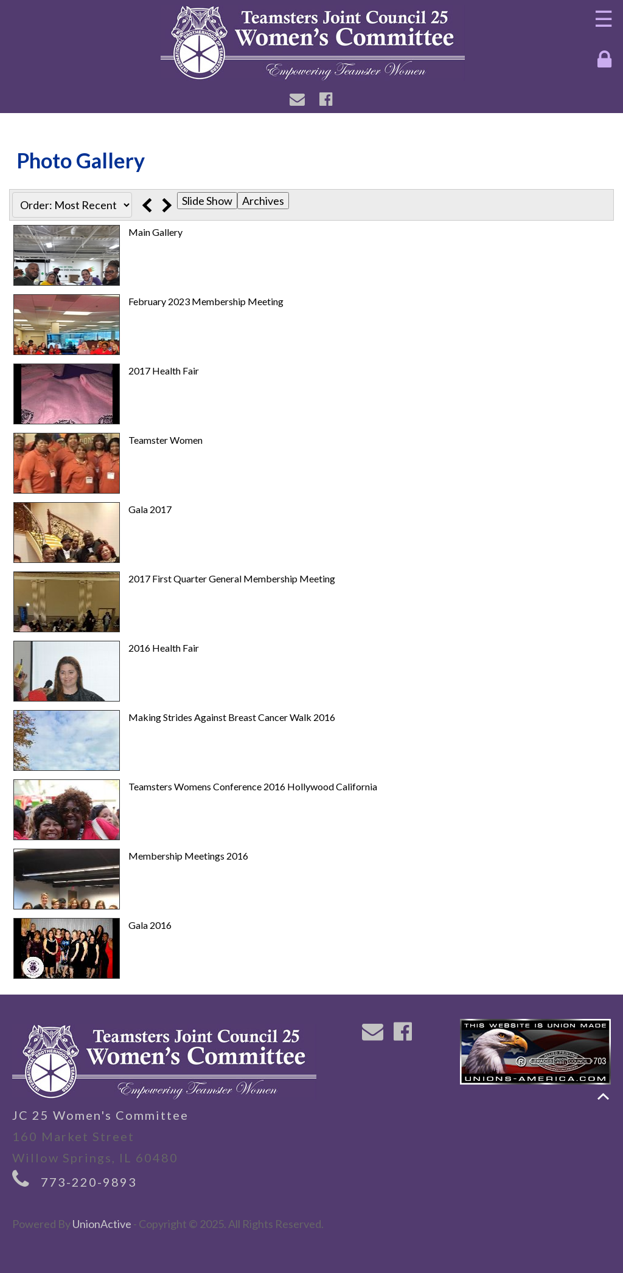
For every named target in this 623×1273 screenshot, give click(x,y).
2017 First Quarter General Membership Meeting (231, 578)
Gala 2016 (150, 925)
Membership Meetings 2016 (188, 855)
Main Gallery (155, 232)
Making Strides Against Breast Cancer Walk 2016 (231, 717)
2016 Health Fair (163, 648)
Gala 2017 (150, 509)
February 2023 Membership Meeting (206, 301)
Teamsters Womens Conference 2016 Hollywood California (252, 786)
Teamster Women (165, 440)
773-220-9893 (89, 1182)
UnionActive (101, 1223)
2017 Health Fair (163, 370)
